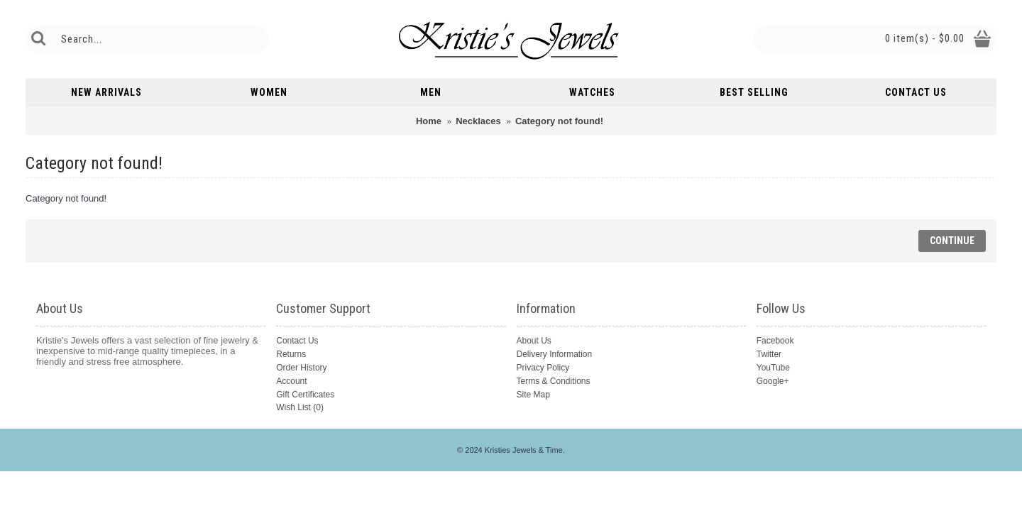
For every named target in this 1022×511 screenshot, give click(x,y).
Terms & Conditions (553, 381)
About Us (534, 341)
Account (291, 381)
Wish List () (300, 407)
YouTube (773, 368)
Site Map (533, 395)
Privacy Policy (543, 368)
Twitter (769, 354)
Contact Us (297, 341)
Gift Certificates (305, 395)
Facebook (775, 341)
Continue (952, 240)
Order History (301, 368)
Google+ (773, 381)
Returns (291, 354)
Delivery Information (555, 354)
